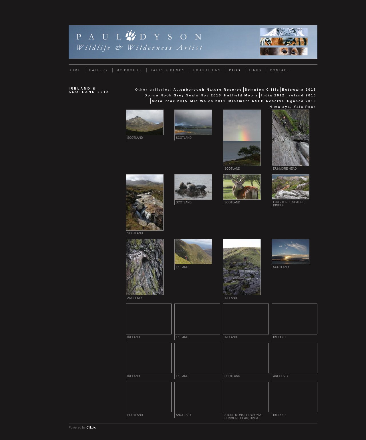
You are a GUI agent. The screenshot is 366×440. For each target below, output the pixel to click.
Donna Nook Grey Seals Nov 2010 (182, 95)
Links (255, 70)
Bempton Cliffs (262, 89)
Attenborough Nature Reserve (207, 89)
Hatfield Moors (241, 95)
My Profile (130, 70)
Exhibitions (207, 70)
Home (75, 70)
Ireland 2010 (301, 95)
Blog (235, 70)
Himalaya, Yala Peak (292, 106)
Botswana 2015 (299, 89)
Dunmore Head (285, 168)
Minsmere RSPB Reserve (256, 101)
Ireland (182, 267)
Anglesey (135, 298)
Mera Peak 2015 (170, 101)
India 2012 (273, 95)
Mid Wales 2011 (208, 101)
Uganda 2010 (301, 101)
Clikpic (91, 427)
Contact (280, 70)
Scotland (135, 137)
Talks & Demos (168, 70)
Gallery (98, 70)
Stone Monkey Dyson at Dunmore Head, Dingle (243, 416)
